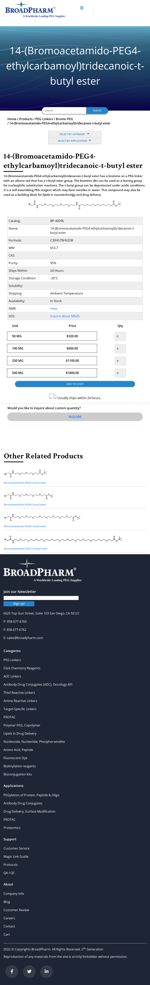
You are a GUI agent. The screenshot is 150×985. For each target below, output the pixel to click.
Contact (9, 926)
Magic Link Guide (16, 856)
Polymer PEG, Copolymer (22, 725)
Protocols (11, 865)
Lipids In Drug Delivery (20, 733)
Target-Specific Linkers (20, 709)
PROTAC (9, 717)
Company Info (14, 893)
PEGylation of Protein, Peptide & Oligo (31, 795)
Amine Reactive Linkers (20, 701)
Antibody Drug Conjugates (23, 803)
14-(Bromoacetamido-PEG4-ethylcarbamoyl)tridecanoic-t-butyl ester (60, 123)
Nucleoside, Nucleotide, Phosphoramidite (34, 741)
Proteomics (12, 828)
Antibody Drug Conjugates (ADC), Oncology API (38, 684)
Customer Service (16, 848)
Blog (7, 902)
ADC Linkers (12, 676)
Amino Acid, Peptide (18, 750)
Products (26, 119)
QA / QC (9, 873)
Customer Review (16, 910)
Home (11, 119)
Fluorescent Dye (15, 758)
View (53, 308)
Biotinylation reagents (20, 766)
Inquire (75, 417)
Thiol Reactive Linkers (19, 692)
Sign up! (19, 603)
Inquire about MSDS (65, 316)
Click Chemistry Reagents (22, 668)
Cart (7, 934)
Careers (9, 918)
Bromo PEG (64, 119)
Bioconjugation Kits (18, 774)
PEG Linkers (44, 119)
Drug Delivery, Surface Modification (29, 811)
